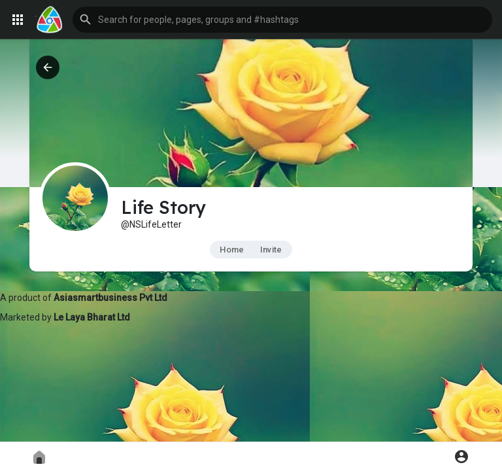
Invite (271, 249)
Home (232, 249)
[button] (282, 20)
